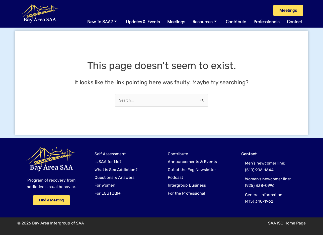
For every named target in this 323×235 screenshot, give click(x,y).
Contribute (236, 22)
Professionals (266, 22)
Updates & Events (143, 22)
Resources (205, 22)
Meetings (176, 22)
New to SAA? (102, 22)
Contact (294, 22)
